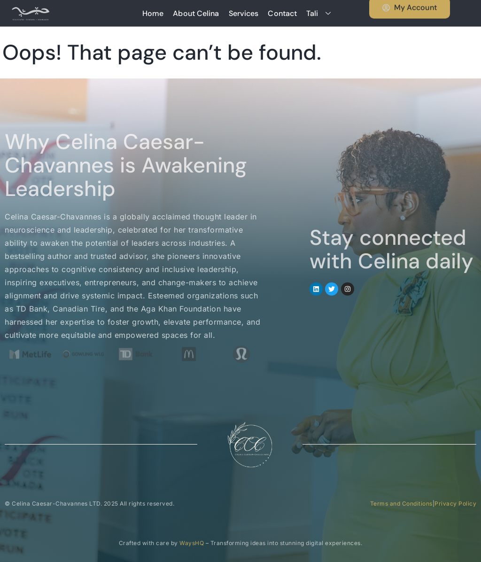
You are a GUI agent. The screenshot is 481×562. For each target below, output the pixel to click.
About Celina (196, 13)
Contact (282, 13)
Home (152, 13)
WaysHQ (191, 542)
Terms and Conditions (401, 503)
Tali (322, 13)
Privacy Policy (455, 503)
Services (244, 13)
